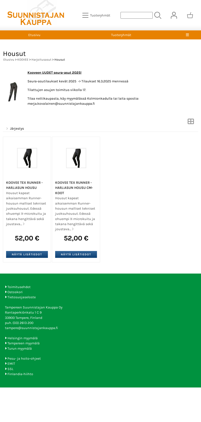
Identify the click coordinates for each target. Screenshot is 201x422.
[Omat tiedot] (173, 15)
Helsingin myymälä (22, 338)
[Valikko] (187, 34)
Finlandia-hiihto (20, 374)
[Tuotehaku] (137, 15)
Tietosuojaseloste (21, 297)
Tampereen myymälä (23, 343)
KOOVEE (22, 59)
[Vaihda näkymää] (191, 123)
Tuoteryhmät (121, 35)
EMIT (11, 364)
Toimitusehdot (19, 287)
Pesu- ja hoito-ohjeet (24, 358)
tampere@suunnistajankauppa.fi (31, 328)
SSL (10, 369)
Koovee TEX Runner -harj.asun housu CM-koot (74, 188)
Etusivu (34, 35)
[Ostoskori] (190, 15)
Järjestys (14, 128)
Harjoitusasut (41, 59)
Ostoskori (15, 292)
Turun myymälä (19, 348)
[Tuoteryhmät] (96, 15)
